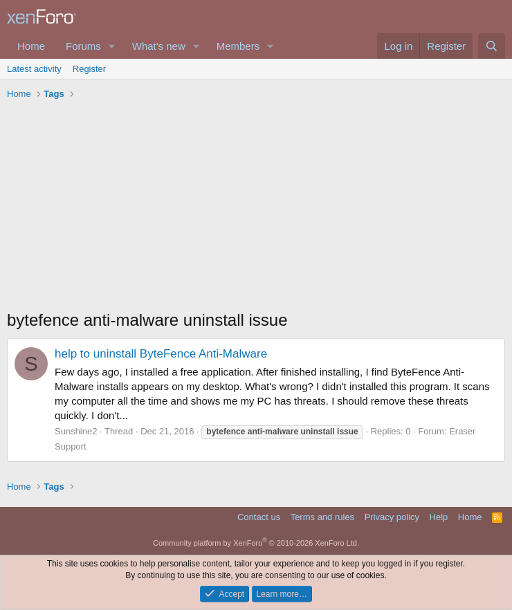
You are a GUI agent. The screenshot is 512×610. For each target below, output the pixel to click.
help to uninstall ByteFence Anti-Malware (161, 353)
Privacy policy (392, 517)
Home (31, 46)
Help (439, 517)
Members (238, 46)
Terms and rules (322, 517)
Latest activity (34, 69)
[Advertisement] (256, 208)
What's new (158, 46)
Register (89, 69)
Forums (83, 46)
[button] (112, 46)
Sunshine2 (76, 431)
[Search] (491, 46)
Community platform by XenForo (256, 543)
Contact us (258, 517)
